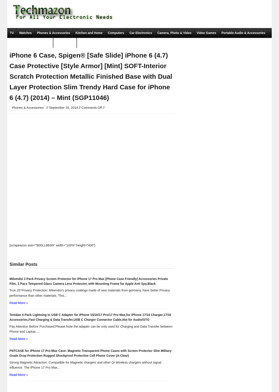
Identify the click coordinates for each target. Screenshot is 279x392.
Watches (25, 33)
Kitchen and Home (88, 33)
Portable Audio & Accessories (243, 33)
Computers (116, 33)
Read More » (18, 303)
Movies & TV (65, 43)
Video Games (206, 33)
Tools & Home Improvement (30, 43)
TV (12, 33)
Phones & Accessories (53, 33)
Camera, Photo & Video (174, 33)
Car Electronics (140, 33)
